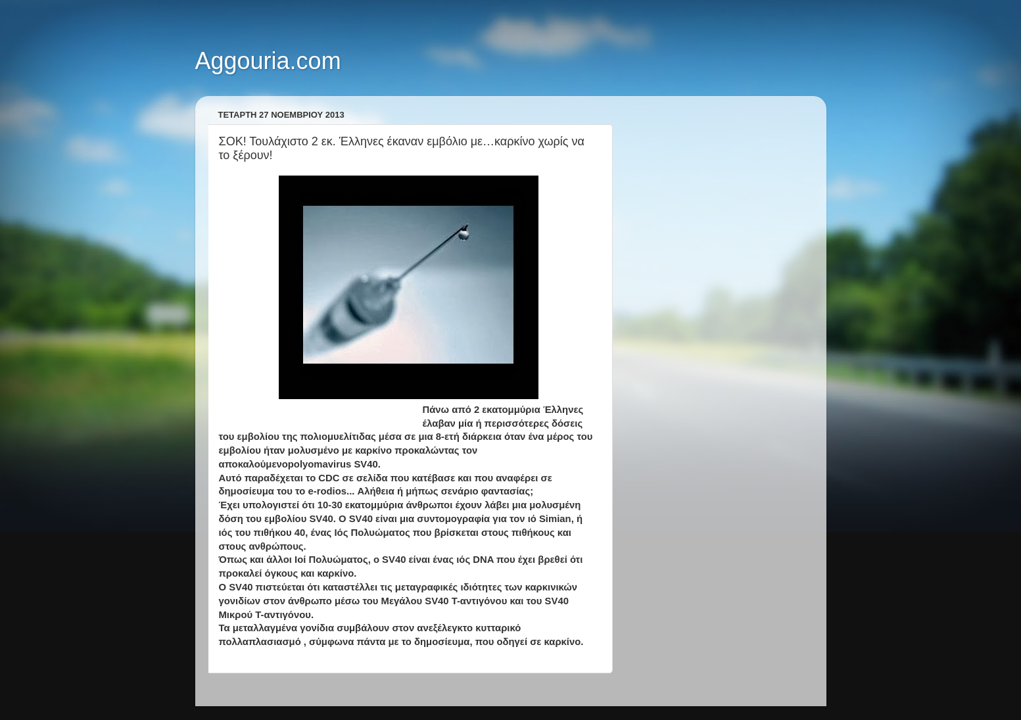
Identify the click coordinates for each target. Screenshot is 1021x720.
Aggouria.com (268, 60)
